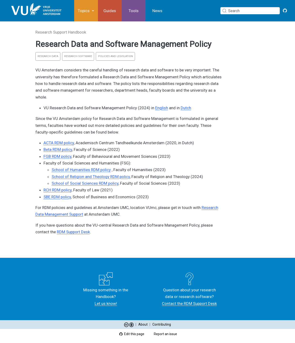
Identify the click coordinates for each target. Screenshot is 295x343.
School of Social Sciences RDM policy (85, 183)
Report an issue (163, 334)
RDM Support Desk (73, 231)
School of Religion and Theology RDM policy (91, 176)
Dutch (186, 107)
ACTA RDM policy (59, 142)
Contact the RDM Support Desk (189, 303)
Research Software (78, 56)
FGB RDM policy (57, 156)
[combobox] (251, 10)
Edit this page (131, 334)
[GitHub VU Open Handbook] (285, 10)
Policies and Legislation (115, 56)
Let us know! (106, 303)
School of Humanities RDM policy (81, 169)
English (161, 107)
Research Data (48, 56)
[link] (86, 10)
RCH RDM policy (58, 190)
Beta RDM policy (58, 149)
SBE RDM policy (57, 196)
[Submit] (224, 10)
